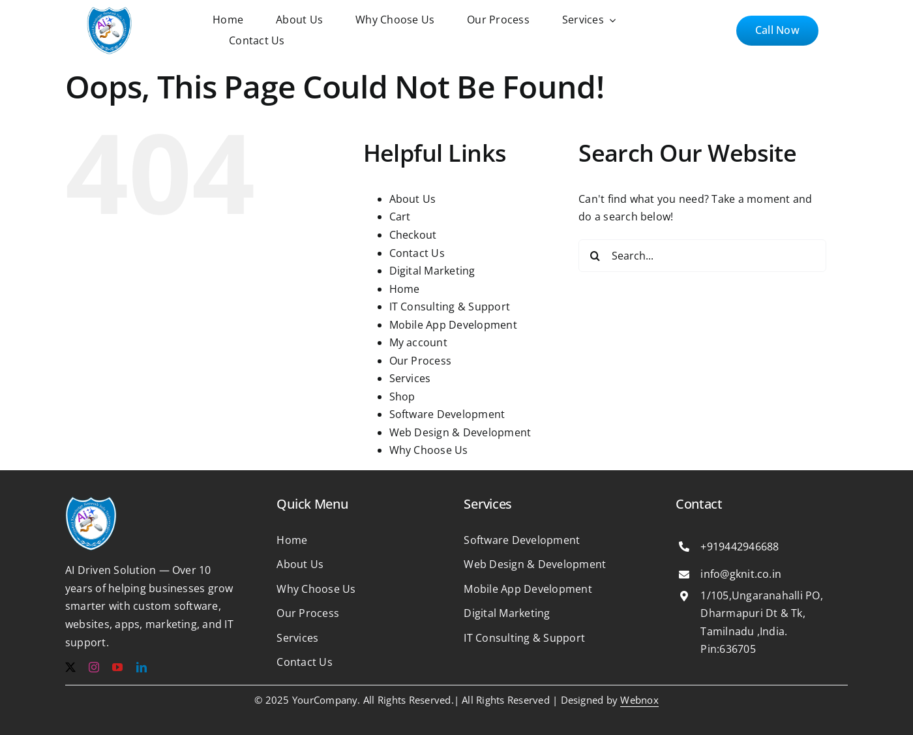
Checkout (413, 235)
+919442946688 (739, 546)
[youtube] (117, 667)
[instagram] (94, 667)
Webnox (639, 699)
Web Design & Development (460, 432)
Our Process (420, 360)
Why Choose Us (428, 450)
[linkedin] (141, 667)
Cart (400, 216)
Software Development (447, 414)
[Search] (594, 255)
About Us (412, 199)
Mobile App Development (453, 325)
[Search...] (702, 255)
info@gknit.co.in (740, 574)
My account (418, 342)
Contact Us (417, 253)
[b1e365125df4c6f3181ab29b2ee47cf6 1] (109, 12)
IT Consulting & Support (450, 306)
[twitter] (70, 667)
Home (404, 289)
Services (410, 378)
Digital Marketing (432, 270)
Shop (402, 396)
